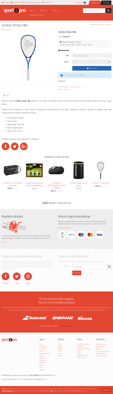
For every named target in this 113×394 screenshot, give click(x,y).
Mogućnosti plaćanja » (65, 228)
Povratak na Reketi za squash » (100, 24)
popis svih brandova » (66, 326)
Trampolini (80, 346)
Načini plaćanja (100, 346)
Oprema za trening (38, 15)
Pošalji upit (92, 68)
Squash (65, 87)
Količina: (66, 62)
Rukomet (42, 360)
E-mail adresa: (65, 266)
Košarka (41, 356)
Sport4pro (19, 379)
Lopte (79, 353)
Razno (56, 10)
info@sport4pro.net (48, 375)
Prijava (5, 2)
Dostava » (5, 242)
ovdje (51, 391)
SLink (46, 379)
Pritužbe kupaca (101, 356)
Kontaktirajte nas (101, 353)
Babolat (60, 349)
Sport (33, 10)
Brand (44, 10)
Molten (60, 356)
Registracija (16, 2)
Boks (40, 367)
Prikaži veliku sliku (8, 29)
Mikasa (60, 346)
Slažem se (106, 390)
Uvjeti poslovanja (101, 344)
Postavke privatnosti (7, 391)
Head (60, 351)
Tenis (41, 344)
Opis (6, 95)
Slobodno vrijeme (83, 355)
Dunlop (66, 89)
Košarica (46, 2)
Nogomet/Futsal (44, 353)
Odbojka (42, 358)
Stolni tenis (43, 346)
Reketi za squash (75, 87)
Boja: (67, 55)
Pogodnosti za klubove (103, 351)
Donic (60, 344)
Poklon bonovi (81, 358)
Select (60, 353)
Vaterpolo (42, 363)
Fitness (41, 365)
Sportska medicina (83, 344)
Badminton (42, 349)
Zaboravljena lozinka (31, 2)
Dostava (98, 349)
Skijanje (41, 370)
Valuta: (80, 2)
